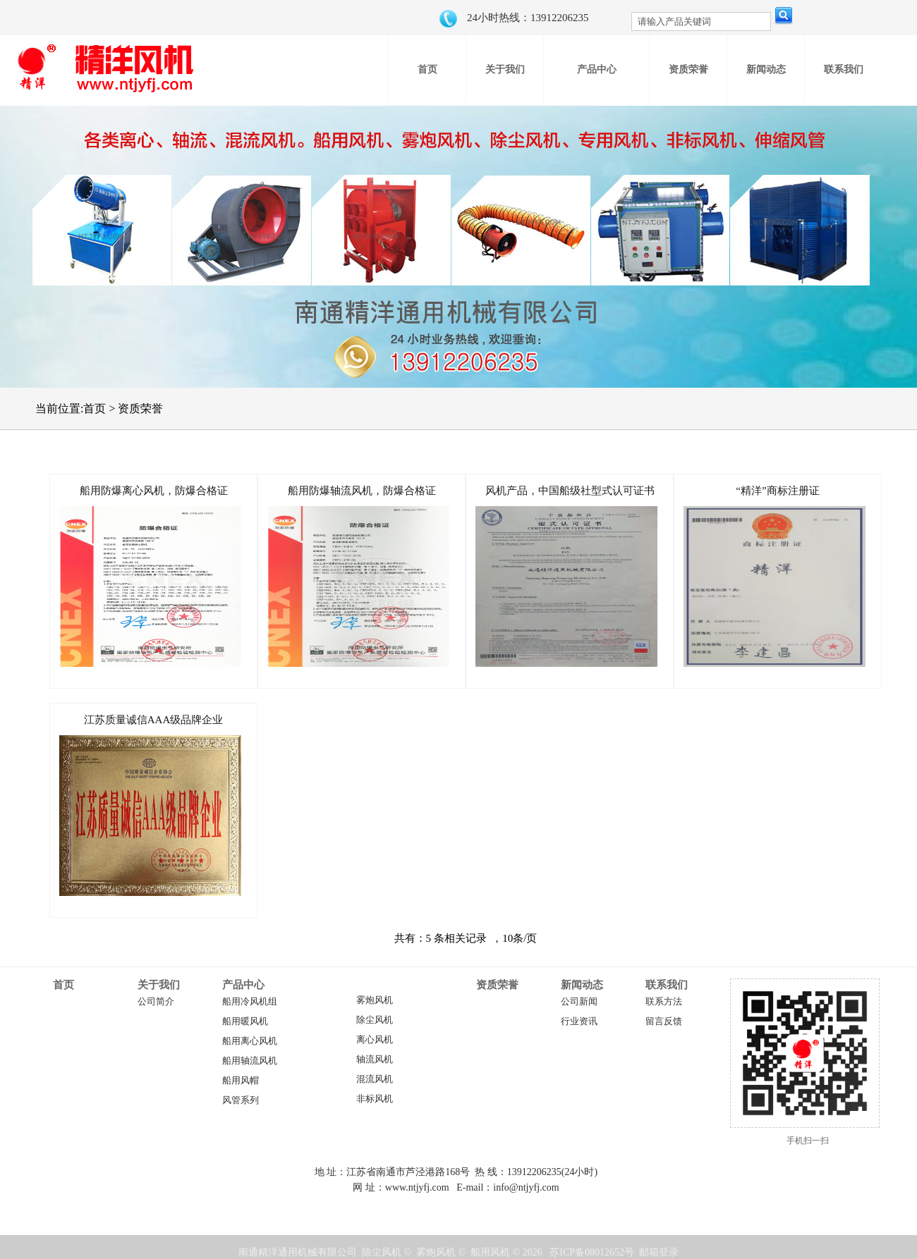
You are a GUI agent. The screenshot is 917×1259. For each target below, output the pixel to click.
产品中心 (243, 984)
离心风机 (374, 1040)
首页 (63, 984)
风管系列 (240, 1100)
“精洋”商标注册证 (777, 490)
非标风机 (374, 1099)
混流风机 (374, 1079)
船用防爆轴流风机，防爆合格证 (362, 490)
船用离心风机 (249, 1041)
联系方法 (663, 1002)
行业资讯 (579, 1021)
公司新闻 (579, 1002)
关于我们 (159, 984)
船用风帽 (240, 1081)
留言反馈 (663, 1021)
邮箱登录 (659, 1252)
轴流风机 (374, 1059)
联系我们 (666, 984)
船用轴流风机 (249, 1061)
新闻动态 (582, 984)
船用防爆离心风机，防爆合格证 (154, 490)
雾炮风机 (374, 1000)
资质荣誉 (497, 984)
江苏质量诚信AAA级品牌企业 (154, 719)
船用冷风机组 (249, 1002)
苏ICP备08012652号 (591, 1252)
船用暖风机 (245, 1021)
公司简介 (156, 1002)
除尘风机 (374, 1020)
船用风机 (490, 1252)
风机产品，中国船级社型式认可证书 (570, 490)
